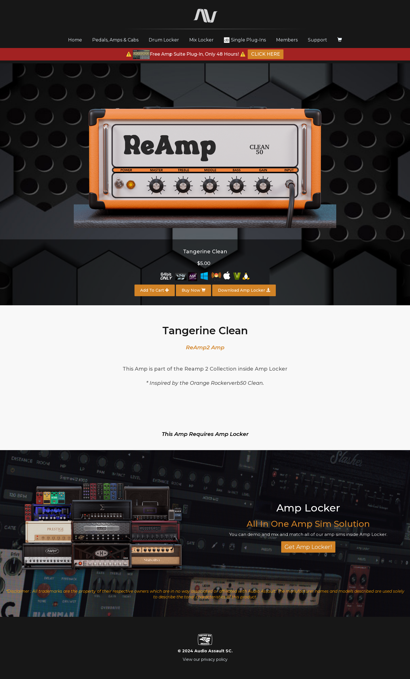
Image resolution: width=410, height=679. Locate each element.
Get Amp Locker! (308, 547)
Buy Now (193, 290)
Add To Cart (154, 290)
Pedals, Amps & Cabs (115, 40)
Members (287, 40)
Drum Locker (164, 40)
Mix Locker (201, 40)
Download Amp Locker (244, 290)
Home (77, 40)
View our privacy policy (205, 659)
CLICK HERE (265, 54)
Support (317, 40)
